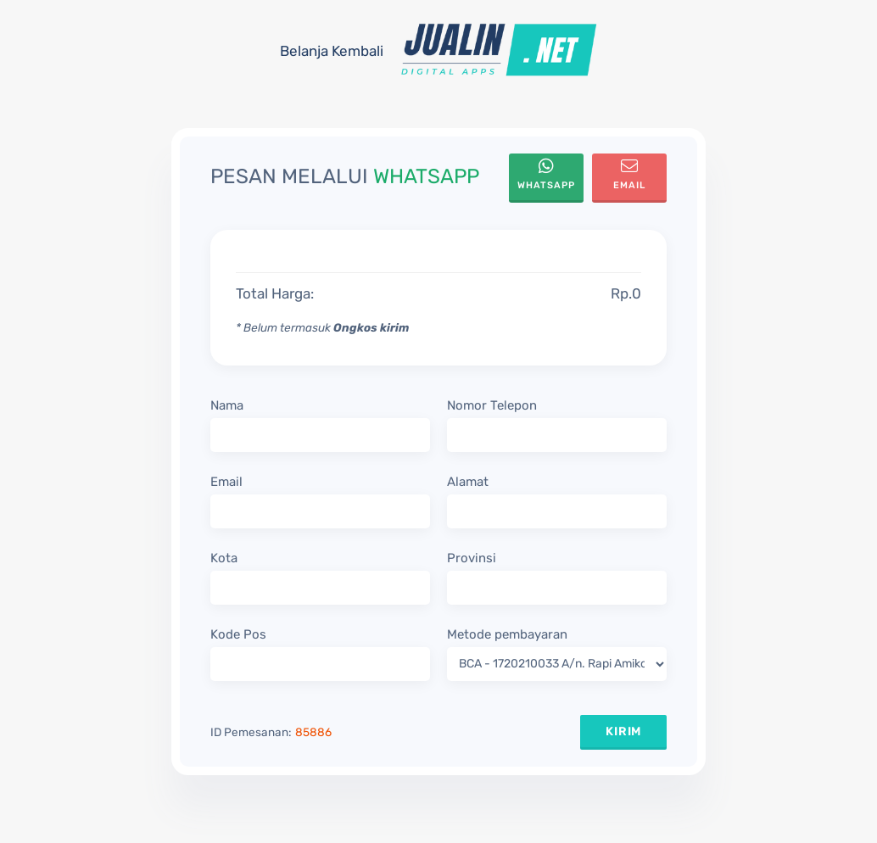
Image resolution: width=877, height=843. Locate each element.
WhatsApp (546, 174)
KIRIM (623, 731)
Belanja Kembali (331, 50)
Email (629, 174)
